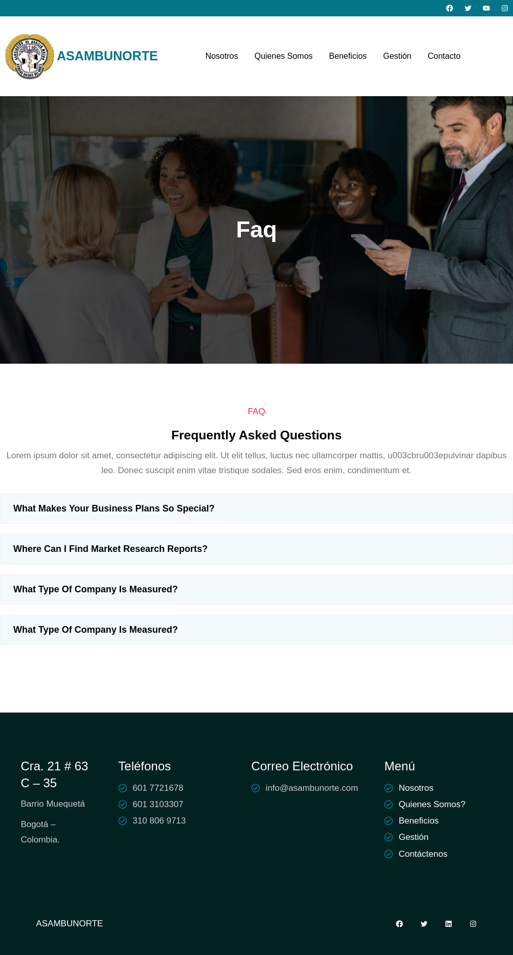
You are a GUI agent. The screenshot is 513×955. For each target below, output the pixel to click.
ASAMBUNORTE (107, 56)
